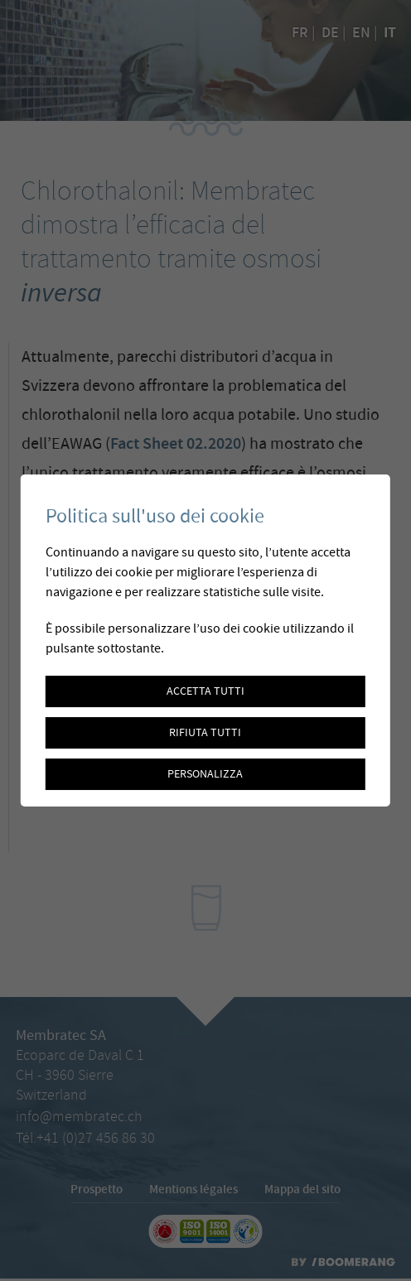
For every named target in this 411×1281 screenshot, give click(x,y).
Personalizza (205, 774)
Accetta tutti (205, 691)
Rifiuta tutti (205, 733)
